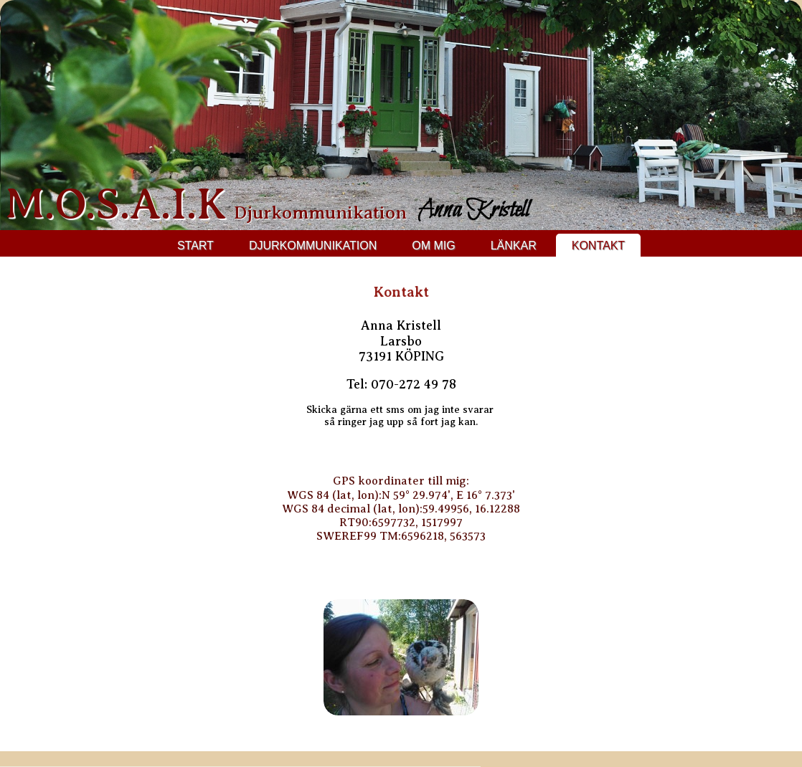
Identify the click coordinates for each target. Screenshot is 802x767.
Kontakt (598, 245)
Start (195, 245)
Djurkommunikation (313, 245)
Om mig (433, 245)
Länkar (514, 245)
